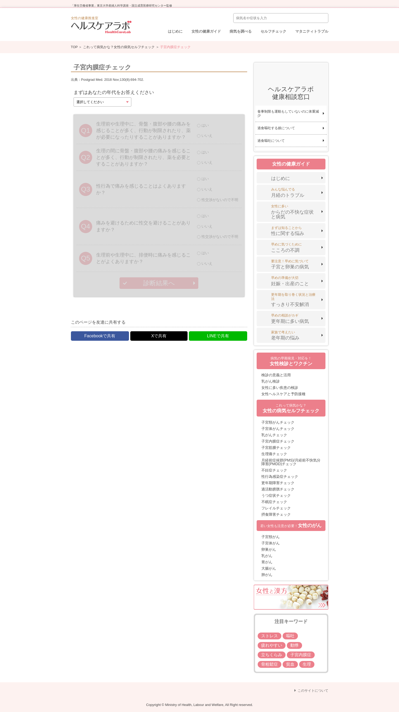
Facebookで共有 (99, 336)
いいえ (207, 135)
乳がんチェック (274, 435)
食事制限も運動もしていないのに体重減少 (288, 113)
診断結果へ (159, 283)
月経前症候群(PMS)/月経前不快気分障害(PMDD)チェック (291, 462)
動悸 (294, 645)
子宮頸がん (270, 537)
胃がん (266, 562)
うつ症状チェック (276, 495)
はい (205, 125)
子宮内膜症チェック (277, 441)
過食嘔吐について (271, 141)
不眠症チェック (274, 502)
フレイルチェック (276, 508)
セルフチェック (273, 31)
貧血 (290, 664)
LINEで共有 (218, 336)
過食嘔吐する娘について (276, 128)
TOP (74, 47)
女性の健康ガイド (206, 31)
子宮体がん (270, 543)
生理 (307, 664)
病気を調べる (241, 31)
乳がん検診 (270, 381)
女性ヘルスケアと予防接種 (283, 394)
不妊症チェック (274, 470)
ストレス (269, 636)
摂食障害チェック (276, 514)
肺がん (266, 574)
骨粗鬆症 (269, 664)
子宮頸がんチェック (277, 422)
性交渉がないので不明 (219, 200)
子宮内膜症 (300, 655)
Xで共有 (159, 336)
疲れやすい (271, 645)
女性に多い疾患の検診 (279, 387)
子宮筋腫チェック (276, 447)
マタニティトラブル (311, 31)
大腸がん (268, 568)
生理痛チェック (274, 454)
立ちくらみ (271, 655)
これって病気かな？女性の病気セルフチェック (119, 47)
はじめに (175, 31)
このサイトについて (313, 690)
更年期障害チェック (277, 483)
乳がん (266, 556)
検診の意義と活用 (276, 375)
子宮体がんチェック (277, 428)
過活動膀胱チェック (277, 489)
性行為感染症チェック (279, 476)
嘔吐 (290, 636)
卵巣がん (268, 549)
